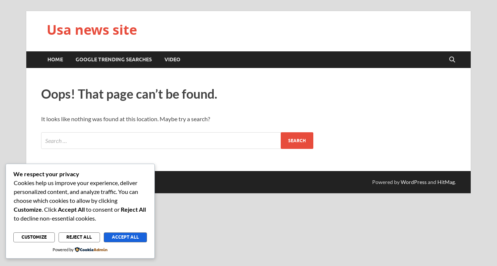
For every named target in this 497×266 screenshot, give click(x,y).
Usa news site (92, 30)
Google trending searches (114, 59)
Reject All (79, 237)
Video (172, 59)
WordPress (414, 182)
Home (55, 59)
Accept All (125, 237)
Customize (34, 237)
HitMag (446, 182)
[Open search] (452, 59)
